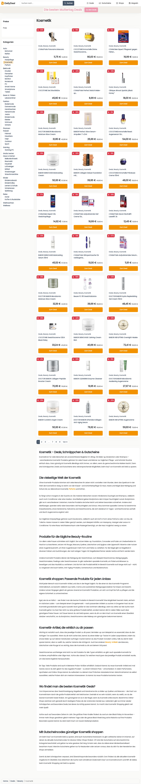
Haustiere (9, 136)
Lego (7, 139)
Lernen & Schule (11, 186)
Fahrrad (8, 133)
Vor (65, 442)
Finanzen (6, 128)
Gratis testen (8, 153)
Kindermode (10, 117)
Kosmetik (8, 62)
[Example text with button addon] (41, 3)
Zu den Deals (91, 10)
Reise (5, 194)
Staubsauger (10, 172)
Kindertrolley (10, 183)
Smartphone (10, 89)
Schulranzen (9, 188)
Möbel (7, 169)
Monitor (8, 79)
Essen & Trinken (9, 95)
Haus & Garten (9, 156)
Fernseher (9, 74)
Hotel (7, 197)
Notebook (9, 81)
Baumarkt (9, 161)
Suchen (68, 3)
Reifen (7, 54)
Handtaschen (10, 109)
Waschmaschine (11, 174)
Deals (40, 46)
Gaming (6, 147)
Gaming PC (9, 150)
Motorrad (8, 51)
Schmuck (8, 122)
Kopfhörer (9, 76)
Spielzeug (9, 191)
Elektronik (6, 68)
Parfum (8, 65)
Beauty (6, 57)
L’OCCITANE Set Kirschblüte (49, 90)
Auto (5, 48)
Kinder (5, 178)
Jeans (7, 114)
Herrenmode (10, 112)
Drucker (8, 71)
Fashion (6, 101)
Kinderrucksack (11, 180)
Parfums (72, 489)
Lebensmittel (10, 98)
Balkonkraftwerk (11, 159)
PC (6, 84)
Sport (7, 144)
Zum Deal (53, 63)
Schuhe (8, 125)
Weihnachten (8, 203)
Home (5, 781)
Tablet (7, 92)
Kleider (7, 120)
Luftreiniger (9, 166)
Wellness (6, 205)
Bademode (9, 104)
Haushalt (8, 164)
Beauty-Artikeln (111, 642)
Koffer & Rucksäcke (12, 199)
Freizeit (6, 131)
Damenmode (10, 106)
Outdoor (8, 141)
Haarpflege (9, 60)
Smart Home (10, 87)
